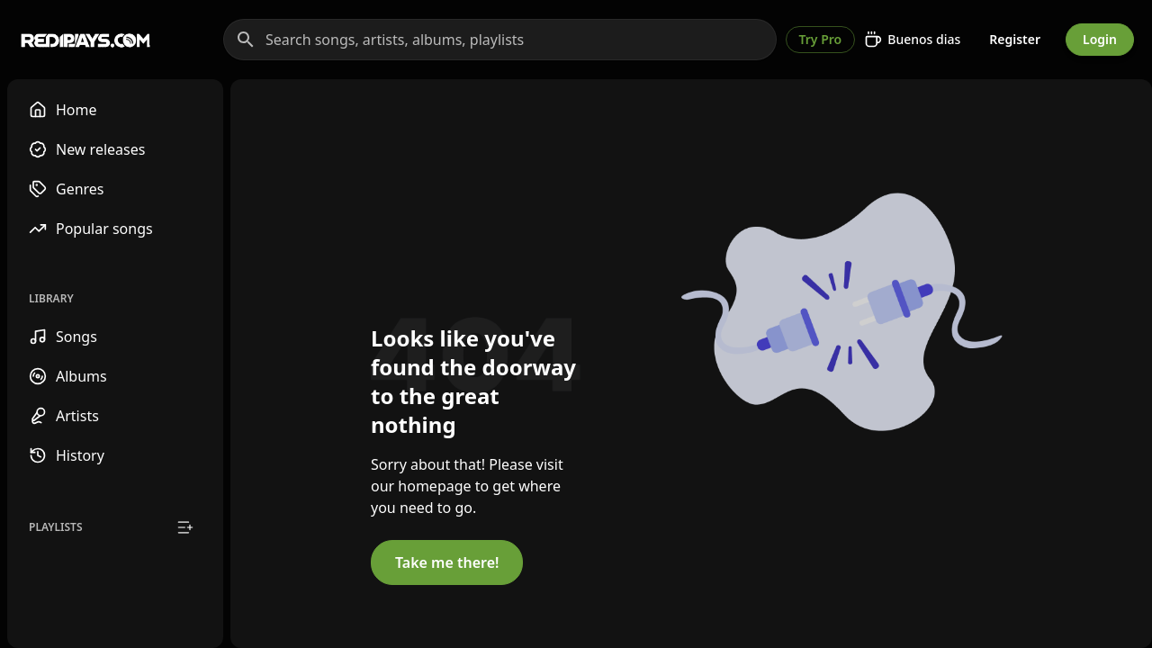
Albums (68, 376)
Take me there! (447, 562)
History (66, 455)
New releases (87, 149)
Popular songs (91, 228)
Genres (66, 189)
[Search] (246, 39)
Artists (64, 416)
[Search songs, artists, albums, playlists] (500, 39)
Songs (63, 336)
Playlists (56, 527)
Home (63, 110)
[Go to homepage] (85, 39)
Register (1014, 39)
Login (1100, 39)
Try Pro (820, 39)
